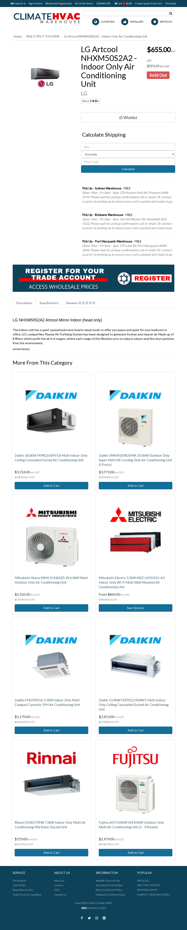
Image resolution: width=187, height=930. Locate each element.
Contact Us (60, 894)
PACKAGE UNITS (147, 889)
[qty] (128, 146)
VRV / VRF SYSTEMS (148, 885)
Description (24, 303)
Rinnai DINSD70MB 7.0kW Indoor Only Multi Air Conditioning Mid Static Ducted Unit (50, 824)
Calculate (128, 169)
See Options (135, 608)
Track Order (19, 885)
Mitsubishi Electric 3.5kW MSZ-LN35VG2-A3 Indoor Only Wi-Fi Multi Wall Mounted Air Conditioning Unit (132, 582)
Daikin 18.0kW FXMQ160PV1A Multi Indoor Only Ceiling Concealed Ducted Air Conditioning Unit (51, 457)
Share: (90, 101)
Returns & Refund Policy (109, 889)
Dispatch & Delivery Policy (110, 894)
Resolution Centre (23, 889)
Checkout (170, 3)
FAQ (56, 889)
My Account (19, 880)
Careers (58, 885)
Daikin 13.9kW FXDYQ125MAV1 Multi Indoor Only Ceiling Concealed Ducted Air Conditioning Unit (134, 704)
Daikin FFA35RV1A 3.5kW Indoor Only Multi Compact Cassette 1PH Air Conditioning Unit (47, 702)
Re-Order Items (84, 3)
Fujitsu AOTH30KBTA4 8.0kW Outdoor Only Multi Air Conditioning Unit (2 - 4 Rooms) (131, 824)
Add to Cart (51, 485)
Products (18, 3)
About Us (59, 880)
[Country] (128, 154)
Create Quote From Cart (148, 3)
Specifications (49, 303)
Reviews (80, 303)
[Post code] (128, 161)
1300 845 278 (103, 3)
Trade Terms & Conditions (27, 894)
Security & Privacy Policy (109, 885)
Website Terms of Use (108, 880)
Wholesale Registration (58, 3)
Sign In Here (35, 3)
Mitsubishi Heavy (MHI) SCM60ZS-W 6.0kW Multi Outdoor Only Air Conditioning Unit (51, 580)
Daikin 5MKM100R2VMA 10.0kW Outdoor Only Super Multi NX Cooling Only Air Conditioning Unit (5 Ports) (135, 460)
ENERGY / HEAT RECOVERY (153, 894)
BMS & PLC (143, 880)
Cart (123, 3)
